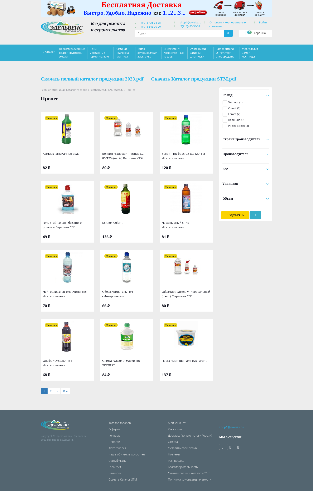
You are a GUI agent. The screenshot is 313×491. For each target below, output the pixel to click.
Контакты (115, 435)
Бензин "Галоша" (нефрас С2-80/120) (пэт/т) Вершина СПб (123, 156)
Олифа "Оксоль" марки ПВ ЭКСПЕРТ (121, 363)
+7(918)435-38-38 (189, 26)
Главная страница (52, 90)
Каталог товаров (76, 90)
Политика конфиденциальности (189, 479)
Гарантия (115, 467)
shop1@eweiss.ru (190, 22)
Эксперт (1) (235, 102)
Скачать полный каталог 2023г (189, 473)
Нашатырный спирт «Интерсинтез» (176, 225)
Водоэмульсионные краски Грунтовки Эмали (72, 52)
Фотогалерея (117, 448)
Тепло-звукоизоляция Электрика (147, 52)
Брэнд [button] (245, 95)
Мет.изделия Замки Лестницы (250, 52)
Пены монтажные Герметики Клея (100, 52)
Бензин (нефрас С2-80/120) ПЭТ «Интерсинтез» (184, 156)
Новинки (174, 454)
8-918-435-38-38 (150, 22)
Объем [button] (245, 198)
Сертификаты (117, 461)
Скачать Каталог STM (123, 479)
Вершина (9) (236, 120)
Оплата (173, 442)
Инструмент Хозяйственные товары (174, 52)
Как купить (175, 429)
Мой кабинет (177, 423)
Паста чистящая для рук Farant (184, 361)
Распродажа (176, 461)
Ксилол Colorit (112, 223)
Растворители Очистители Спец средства (225, 52)
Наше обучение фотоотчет (127, 454)
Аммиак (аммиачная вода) (61, 154)
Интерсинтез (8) (238, 126)
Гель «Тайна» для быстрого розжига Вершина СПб (62, 225)
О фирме (114, 429)
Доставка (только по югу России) (190, 435)
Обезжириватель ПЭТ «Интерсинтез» (117, 294)
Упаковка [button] (245, 184)
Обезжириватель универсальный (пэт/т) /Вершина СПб (186, 294)
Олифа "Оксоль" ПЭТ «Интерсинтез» (57, 363)
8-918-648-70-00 (150, 26)
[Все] (65, 391)
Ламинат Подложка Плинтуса (122, 52)
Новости (114, 442)
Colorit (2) (234, 108)
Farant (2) (234, 114)
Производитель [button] (245, 154)
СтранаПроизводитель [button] (245, 139)
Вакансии (115, 473)
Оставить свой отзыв (182, 448)
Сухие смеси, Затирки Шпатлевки (198, 52)
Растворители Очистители (107, 90)
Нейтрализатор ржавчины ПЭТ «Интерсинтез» (65, 294)
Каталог (50, 52)
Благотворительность (183, 467)
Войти (263, 22)
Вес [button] (245, 169)
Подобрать (235, 215)
